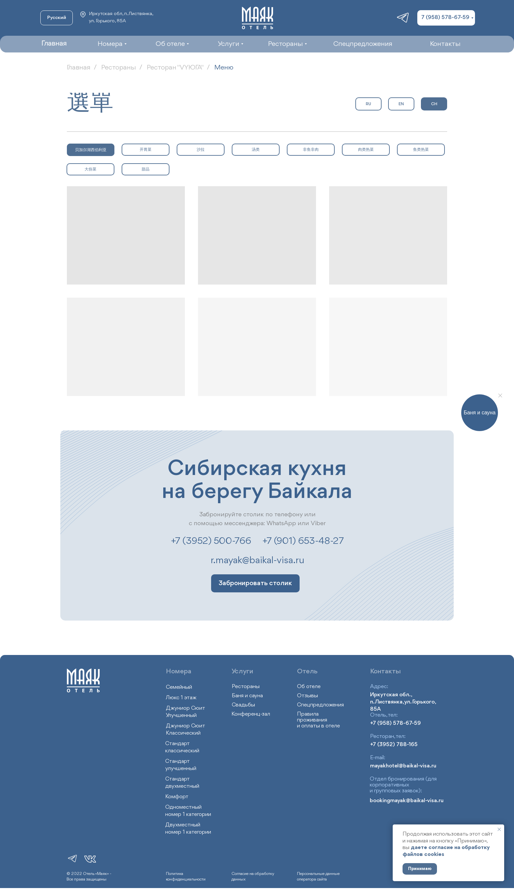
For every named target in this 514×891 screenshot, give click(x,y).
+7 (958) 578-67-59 (395, 723)
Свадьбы (243, 705)
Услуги (242, 671)
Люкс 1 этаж (181, 698)
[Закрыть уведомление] (499, 829)
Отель (307, 671)
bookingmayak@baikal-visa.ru (407, 800)
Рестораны (118, 67)
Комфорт (176, 797)
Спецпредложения (320, 705)
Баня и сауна (247, 696)
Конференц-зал (250, 714)
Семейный (179, 687)
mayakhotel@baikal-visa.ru (403, 766)
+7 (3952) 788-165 (394, 744)
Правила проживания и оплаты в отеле (318, 720)
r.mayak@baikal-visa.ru (257, 560)
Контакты (385, 671)
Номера (178, 671)
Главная (78, 67)
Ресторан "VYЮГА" (175, 67)
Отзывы (307, 696)
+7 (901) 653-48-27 (303, 541)
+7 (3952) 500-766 (211, 541)
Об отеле (309, 686)
